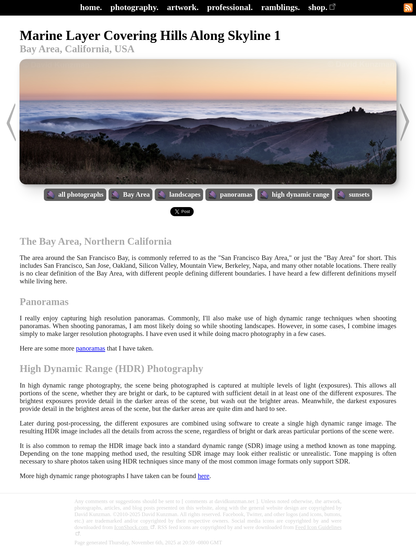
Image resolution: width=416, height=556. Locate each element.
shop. (322, 7)
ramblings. (280, 7)
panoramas (90, 348)
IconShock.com (134, 527)
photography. (134, 7)
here (203, 475)
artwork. (183, 7)
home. (91, 7)
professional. (230, 7)
